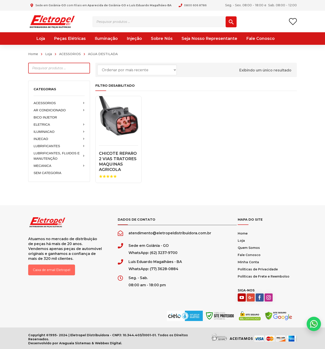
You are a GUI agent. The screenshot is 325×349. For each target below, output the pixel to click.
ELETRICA (59, 124)
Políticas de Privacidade (258, 269)
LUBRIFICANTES (59, 146)
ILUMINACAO (59, 131)
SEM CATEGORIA (47, 173)
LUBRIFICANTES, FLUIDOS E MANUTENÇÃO (59, 155)
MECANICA (59, 165)
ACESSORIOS (70, 54)
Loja (48, 54)
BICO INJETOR (45, 117)
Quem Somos (249, 248)
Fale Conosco (249, 255)
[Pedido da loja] (137, 70)
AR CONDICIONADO (59, 110)
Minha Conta (248, 262)
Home (33, 54)
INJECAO (59, 138)
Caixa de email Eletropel (51, 270)
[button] (314, 324)
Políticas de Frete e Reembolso (263, 276)
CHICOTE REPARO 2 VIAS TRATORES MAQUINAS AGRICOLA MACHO (118, 164)
